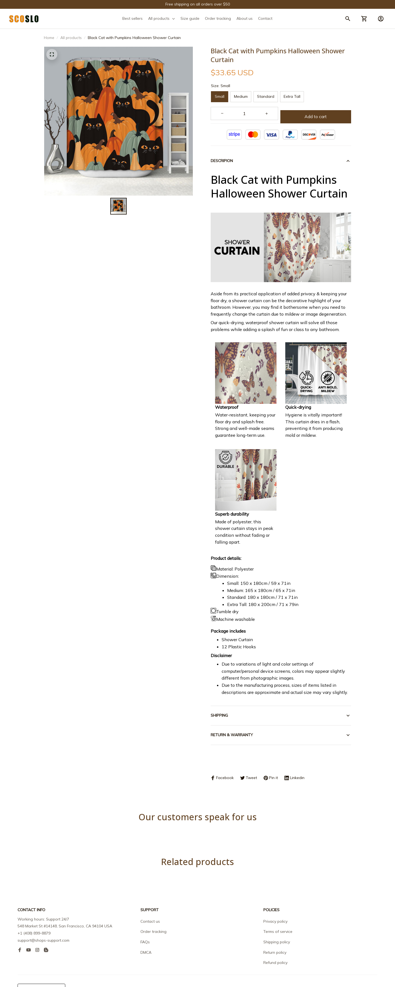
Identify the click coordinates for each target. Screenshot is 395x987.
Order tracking (153, 912)
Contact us (150, 902)
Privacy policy (275, 902)
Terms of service (277, 912)
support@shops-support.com (43, 921)
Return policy (274, 933)
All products (71, 37)
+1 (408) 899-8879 (34, 913)
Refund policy (275, 943)
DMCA (145, 933)
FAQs (145, 922)
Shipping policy (276, 922)
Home (49, 37)
